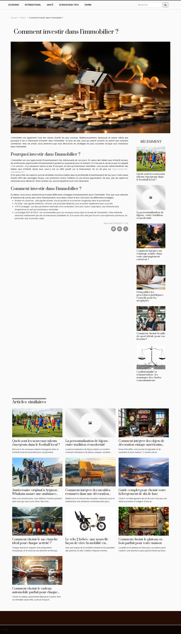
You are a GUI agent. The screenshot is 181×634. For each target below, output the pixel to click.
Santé (50, 4)
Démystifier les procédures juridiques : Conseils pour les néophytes (150, 296)
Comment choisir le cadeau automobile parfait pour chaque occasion (35, 592)
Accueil (14, 17)
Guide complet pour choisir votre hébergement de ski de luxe (142, 492)
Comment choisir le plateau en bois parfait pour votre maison (140, 541)
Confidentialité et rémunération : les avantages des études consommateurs (149, 376)
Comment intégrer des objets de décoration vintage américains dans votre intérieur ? (141, 445)
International (33, 4)
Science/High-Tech (69, 4)
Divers (88, 4)
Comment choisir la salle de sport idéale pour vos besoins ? (151, 336)
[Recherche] (149, 4)
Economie (13, 4)
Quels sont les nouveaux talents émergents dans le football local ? (151, 176)
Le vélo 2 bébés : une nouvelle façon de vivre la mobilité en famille (86, 543)
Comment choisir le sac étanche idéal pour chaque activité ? (35, 541)
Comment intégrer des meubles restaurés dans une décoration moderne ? (87, 494)
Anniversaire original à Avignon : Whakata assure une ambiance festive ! (35, 494)
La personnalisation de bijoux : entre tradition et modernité (150, 215)
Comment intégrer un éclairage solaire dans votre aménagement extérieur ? (149, 255)
